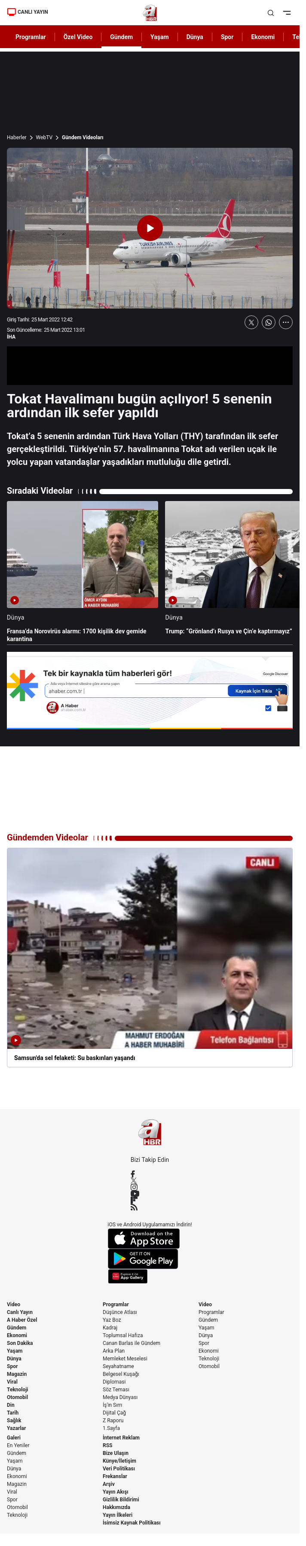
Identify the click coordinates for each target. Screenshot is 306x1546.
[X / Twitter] (150, 1180)
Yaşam (14, 1351)
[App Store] (150, 1238)
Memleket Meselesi (125, 1359)
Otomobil (17, 1397)
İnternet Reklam (121, 1438)
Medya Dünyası (120, 1397)
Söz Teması (116, 1390)
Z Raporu (113, 1421)
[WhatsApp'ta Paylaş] (268, 322)
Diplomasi (114, 1382)
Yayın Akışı (116, 1492)
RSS (107, 1445)
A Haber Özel (22, 1320)
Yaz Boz (112, 1320)
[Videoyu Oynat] (150, 228)
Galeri (14, 1438)
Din (11, 1405)
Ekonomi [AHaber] (263, 37)
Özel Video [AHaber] (78, 37)
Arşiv (109, 1484)
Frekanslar (115, 1476)
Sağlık (14, 1421)
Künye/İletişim (119, 1461)
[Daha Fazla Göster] (286, 322)
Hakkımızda (116, 1507)
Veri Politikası (119, 1469)
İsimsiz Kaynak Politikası (132, 1523)
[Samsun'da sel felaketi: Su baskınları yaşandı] (150, 958)
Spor (12, 1366)
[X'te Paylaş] (251, 322)
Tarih (12, 1413)
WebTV (44, 137)
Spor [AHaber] (227, 37)
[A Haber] (149, 12)
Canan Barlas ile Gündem (131, 1343)
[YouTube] (150, 1194)
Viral (12, 1382)
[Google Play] (150, 1259)
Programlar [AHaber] (30, 37)
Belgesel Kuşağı (121, 1374)
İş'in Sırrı (112, 1405)
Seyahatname (118, 1366)
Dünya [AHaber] (195, 37)
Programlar (116, 1305)
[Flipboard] (150, 1200)
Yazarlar (16, 1428)
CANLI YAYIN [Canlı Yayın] (27, 12)
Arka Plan (114, 1351)
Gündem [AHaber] (121, 37)
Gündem (16, 1328)
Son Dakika (20, 1343)
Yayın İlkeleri (117, 1515)
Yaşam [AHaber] (159, 37)
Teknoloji (17, 1390)
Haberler (17, 137)
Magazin (17, 1374)
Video (13, 1305)
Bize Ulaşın (116, 1453)
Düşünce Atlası (120, 1312)
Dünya (14, 1359)
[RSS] (150, 1207)
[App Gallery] (150, 1276)
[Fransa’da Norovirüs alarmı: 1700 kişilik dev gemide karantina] (82, 572)
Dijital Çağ (114, 1413)
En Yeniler (18, 1445)
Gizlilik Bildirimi (121, 1500)
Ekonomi (17, 1335)
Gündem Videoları (83, 137)
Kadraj (110, 1328)
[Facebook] (150, 1173)
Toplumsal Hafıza (123, 1335)
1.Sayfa (111, 1428)
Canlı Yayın (20, 1312)
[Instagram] (150, 1187)
